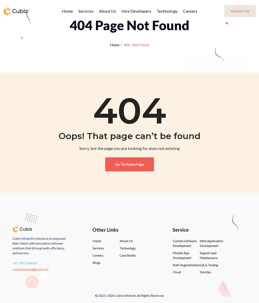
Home (67, 11)
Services (86, 11)
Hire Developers (136, 11)
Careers (190, 11)
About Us (107, 11)
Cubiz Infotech (125, 295)
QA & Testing (209, 265)
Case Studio (128, 255)
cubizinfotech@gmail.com (30, 269)
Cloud (177, 272)
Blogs (97, 262)
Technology (167, 11)
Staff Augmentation (186, 265)
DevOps (205, 272)
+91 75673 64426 (24, 263)
